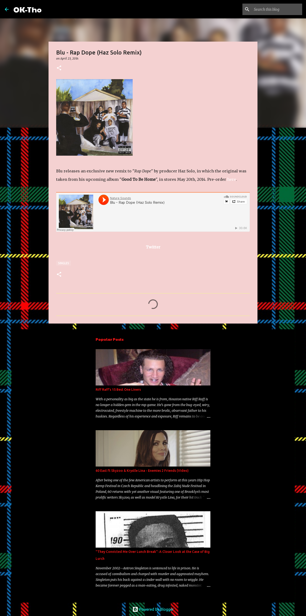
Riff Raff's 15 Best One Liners (118, 389)
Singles (63, 263)
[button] (59, 68)
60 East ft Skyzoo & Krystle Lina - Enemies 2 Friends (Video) (142, 471)
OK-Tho (27, 9)
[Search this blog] (277, 9)
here (231, 179)
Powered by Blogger (153, 609)
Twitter (153, 247)
